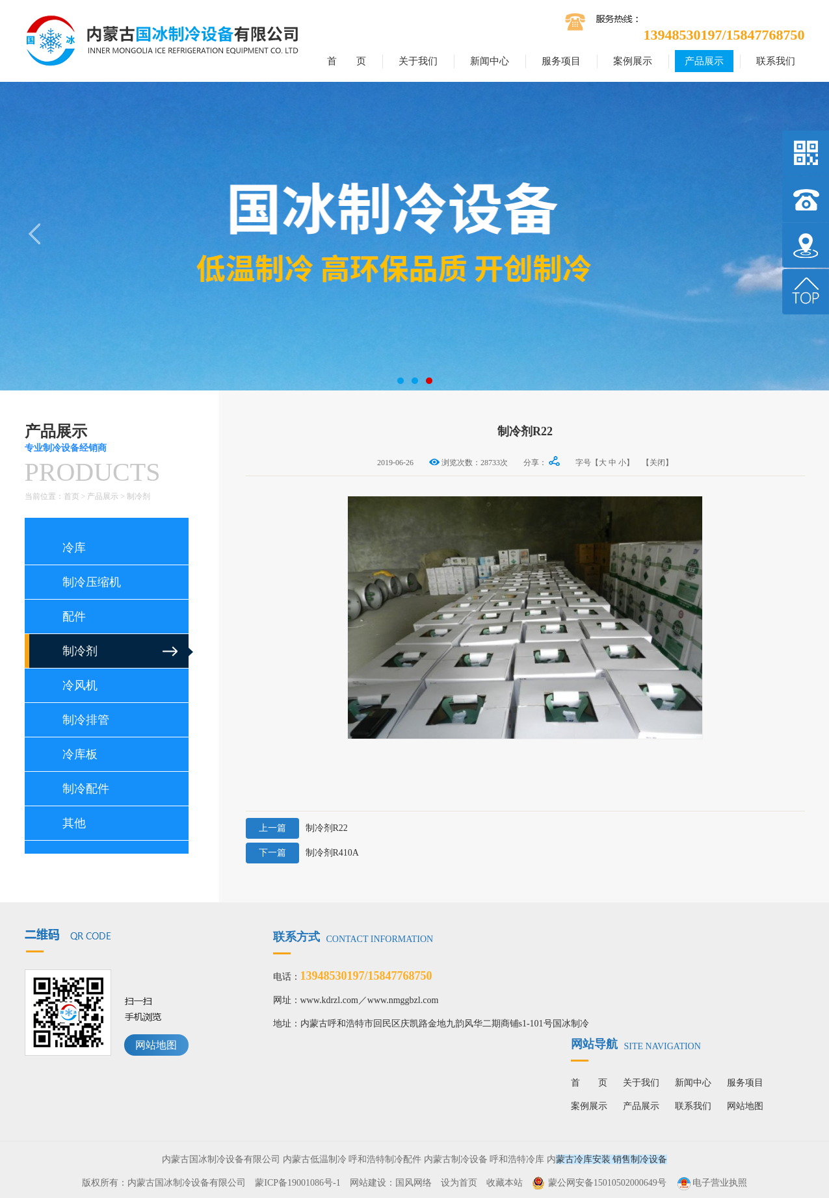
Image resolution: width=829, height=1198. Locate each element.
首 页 (346, 61)
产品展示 (704, 61)
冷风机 (80, 685)
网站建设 (368, 1183)
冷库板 (80, 754)
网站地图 (156, 1045)
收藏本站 (504, 1183)
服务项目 (561, 61)
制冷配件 (85, 788)
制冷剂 (138, 496)
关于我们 (418, 61)
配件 (74, 616)
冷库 (74, 547)
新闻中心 (489, 61)
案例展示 (632, 61)
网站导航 (636, 1044)
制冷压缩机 (91, 582)
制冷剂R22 (297, 828)
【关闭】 (657, 462)
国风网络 (413, 1183)
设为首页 (459, 1183)
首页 (71, 496)
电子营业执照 (711, 1183)
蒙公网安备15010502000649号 (607, 1183)
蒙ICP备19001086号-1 (297, 1183)
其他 (74, 823)
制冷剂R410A (302, 853)
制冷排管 (85, 719)
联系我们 (775, 61)
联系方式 (353, 936)
